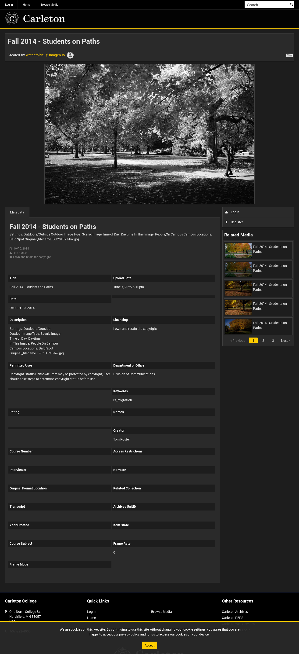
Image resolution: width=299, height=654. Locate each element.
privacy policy (129, 634)
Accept (150, 645)
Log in (9, 4)
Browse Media (49, 4)
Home (26, 4)
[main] (149, 310)
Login (232, 212)
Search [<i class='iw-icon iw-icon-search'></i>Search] (291, 4)
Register (234, 222)
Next (285, 340)
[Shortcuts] (289, 54)
